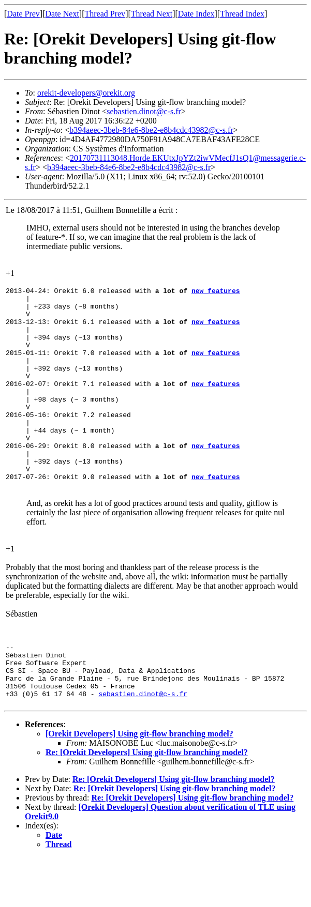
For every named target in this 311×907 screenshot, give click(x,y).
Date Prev (23, 13)
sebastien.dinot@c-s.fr (144, 111)
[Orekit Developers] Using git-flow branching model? (139, 783)
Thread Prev (104, 13)
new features (215, 292)
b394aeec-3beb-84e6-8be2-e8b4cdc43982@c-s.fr (151, 130)
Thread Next (151, 13)
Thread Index (242, 13)
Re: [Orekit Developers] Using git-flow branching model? (147, 801)
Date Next (62, 13)
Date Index (196, 13)
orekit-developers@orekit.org (86, 92)
